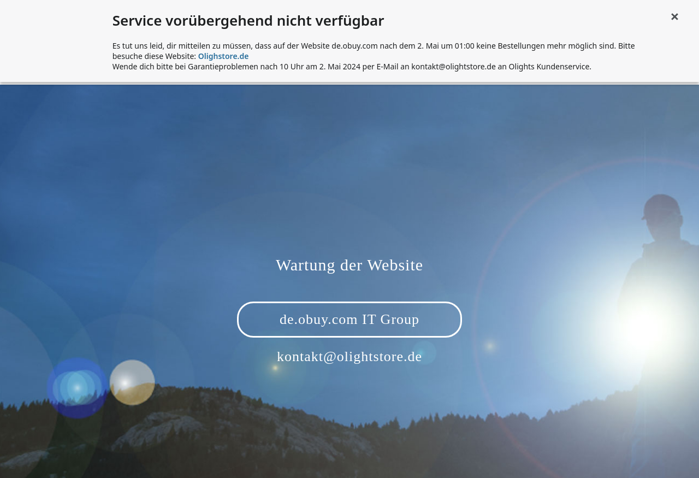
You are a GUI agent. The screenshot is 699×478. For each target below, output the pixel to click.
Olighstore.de (223, 56)
